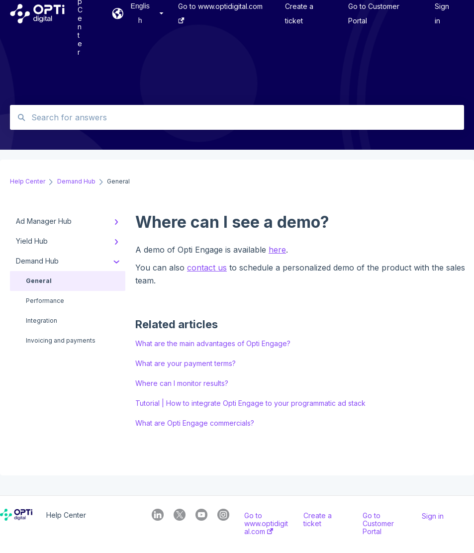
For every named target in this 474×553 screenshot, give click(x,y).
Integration (41, 320)
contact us (207, 268)
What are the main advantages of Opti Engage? (212, 343)
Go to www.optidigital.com (266, 524)
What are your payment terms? (185, 363)
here (277, 250)
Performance (45, 300)
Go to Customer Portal (378, 524)
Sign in (433, 516)
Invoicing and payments (60, 340)
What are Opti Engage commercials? (194, 423)
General (39, 280)
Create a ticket (317, 520)
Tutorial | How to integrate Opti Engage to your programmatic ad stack (250, 403)
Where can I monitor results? (181, 383)
